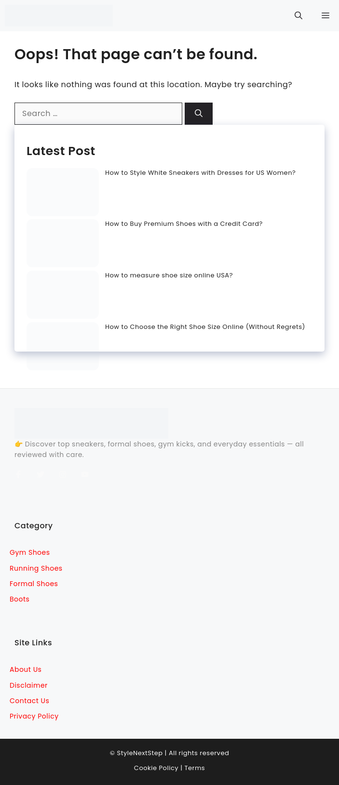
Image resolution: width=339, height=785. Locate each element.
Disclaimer (29, 685)
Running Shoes (36, 568)
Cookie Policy (156, 767)
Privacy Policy (34, 716)
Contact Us (29, 701)
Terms (194, 767)
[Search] (199, 114)
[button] (298, 15)
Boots (19, 599)
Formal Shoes (34, 584)
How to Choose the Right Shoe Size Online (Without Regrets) (205, 326)
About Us (25, 669)
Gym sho (26, 552)
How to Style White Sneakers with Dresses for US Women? (200, 172)
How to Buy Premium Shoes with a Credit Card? (184, 223)
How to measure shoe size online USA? (169, 275)
